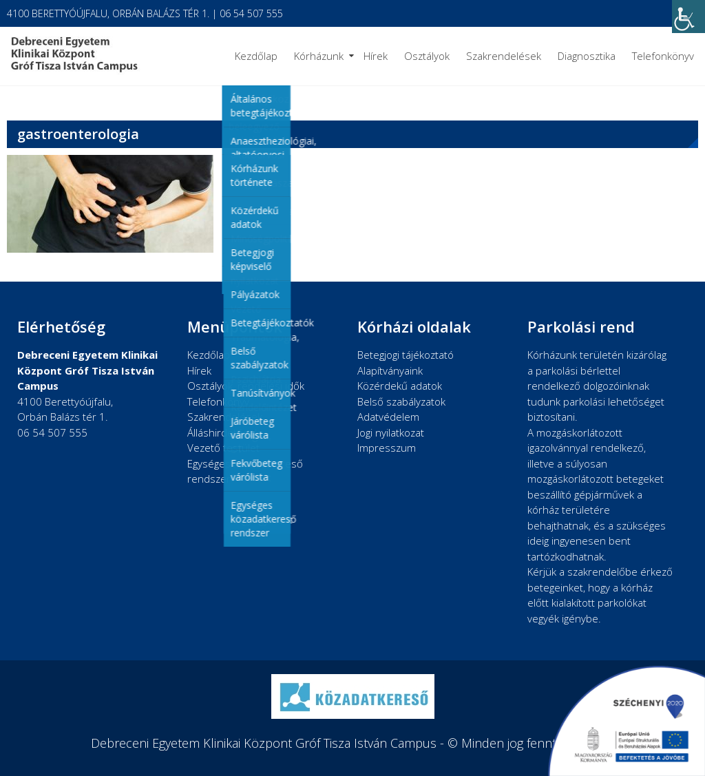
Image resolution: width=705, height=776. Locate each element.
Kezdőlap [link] (256, 56)
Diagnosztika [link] (586, 56)
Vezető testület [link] (223, 447)
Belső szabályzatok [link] (401, 401)
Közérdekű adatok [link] (399, 385)
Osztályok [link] (427, 56)
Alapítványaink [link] (390, 370)
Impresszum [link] (386, 447)
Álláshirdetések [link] (223, 432)
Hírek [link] (376, 56)
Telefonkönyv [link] (663, 56)
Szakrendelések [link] (503, 56)
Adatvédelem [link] (388, 416)
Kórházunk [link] (319, 56)
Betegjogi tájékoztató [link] (405, 354)
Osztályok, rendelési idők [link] (245, 385)
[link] (688, 16)
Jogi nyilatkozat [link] (390, 432)
